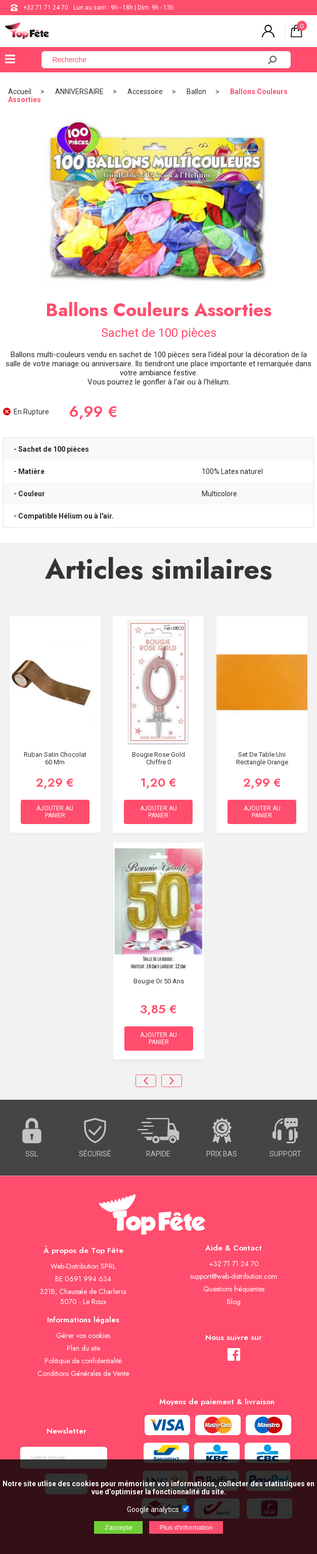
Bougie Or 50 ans (158, 981)
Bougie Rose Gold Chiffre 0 (158, 758)
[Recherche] (157, 59)
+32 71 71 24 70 (45, 7)
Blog (234, 1302)
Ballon (196, 92)
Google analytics (153, 1509)
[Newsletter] (63, 1458)
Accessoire (145, 92)
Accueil (19, 92)
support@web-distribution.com (233, 1276)
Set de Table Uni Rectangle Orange (262, 758)
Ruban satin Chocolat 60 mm (55, 758)
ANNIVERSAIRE (79, 92)
